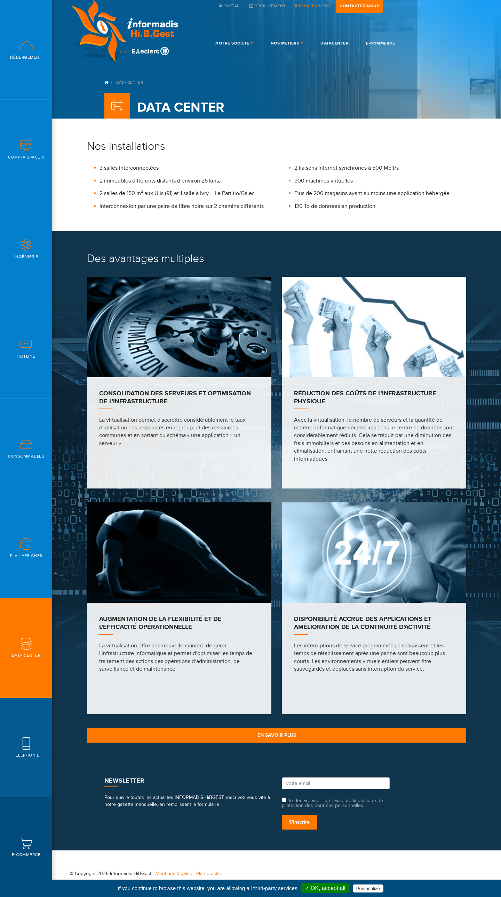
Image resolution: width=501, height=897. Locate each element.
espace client (313, 6)
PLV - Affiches (26, 547)
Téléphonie (26, 747)
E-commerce (26, 846)
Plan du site (208, 873)
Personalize (368, 888)
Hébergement (26, 49)
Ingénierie (26, 248)
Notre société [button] (234, 43)
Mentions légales (174, 873)
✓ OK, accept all (325, 888)
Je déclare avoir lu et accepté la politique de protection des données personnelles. (332, 803)
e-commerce (380, 43)
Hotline (26, 348)
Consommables (26, 448)
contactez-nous (359, 6)
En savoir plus (276, 735)
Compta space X (26, 149)
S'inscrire (299, 822)
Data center (26, 647)
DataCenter (334, 43)
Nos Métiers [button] (287, 43)
